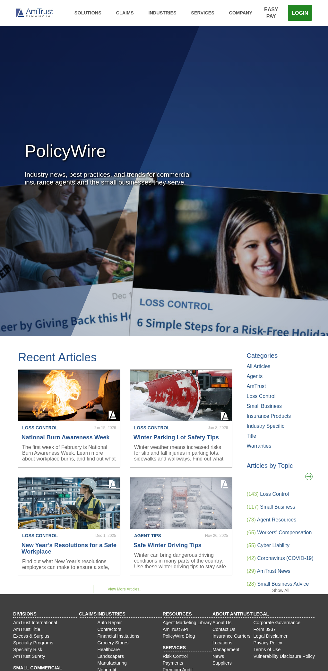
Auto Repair (110, 622)
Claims (125, 12)
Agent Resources (272, 519)
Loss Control (261, 396)
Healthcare (109, 649)
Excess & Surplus (31, 636)
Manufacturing (112, 663)
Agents (255, 376)
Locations (222, 642)
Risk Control (175, 656)
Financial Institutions (118, 636)
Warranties (259, 446)
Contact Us (223, 629)
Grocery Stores (113, 642)
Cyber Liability (268, 545)
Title (251, 436)
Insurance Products (269, 416)
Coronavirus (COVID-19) (280, 558)
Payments (173, 663)
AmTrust (256, 386)
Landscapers (111, 656)
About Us (221, 622)
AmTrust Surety (29, 656)
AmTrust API (175, 629)
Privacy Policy (268, 642)
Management (225, 649)
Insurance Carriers (231, 636)
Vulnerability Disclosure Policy (284, 656)
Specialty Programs (33, 642)
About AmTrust (232, 613)
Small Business (264, 406)
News (218, 656)
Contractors (109, 629)
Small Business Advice (278, 584)
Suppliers (222, 663)
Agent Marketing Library (187, 622)
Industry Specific (265, 426)
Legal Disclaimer (271, 636)
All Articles (259, 366)
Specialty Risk (27, 649)
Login (300, 13)
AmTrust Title (26, 629)
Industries (162, 12)
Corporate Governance (277, 622)
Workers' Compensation (279, 532)
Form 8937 (265, 629)
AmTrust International (35, 622)
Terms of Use (267, 649)
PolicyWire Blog (179, 636)
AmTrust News (268, 571)
